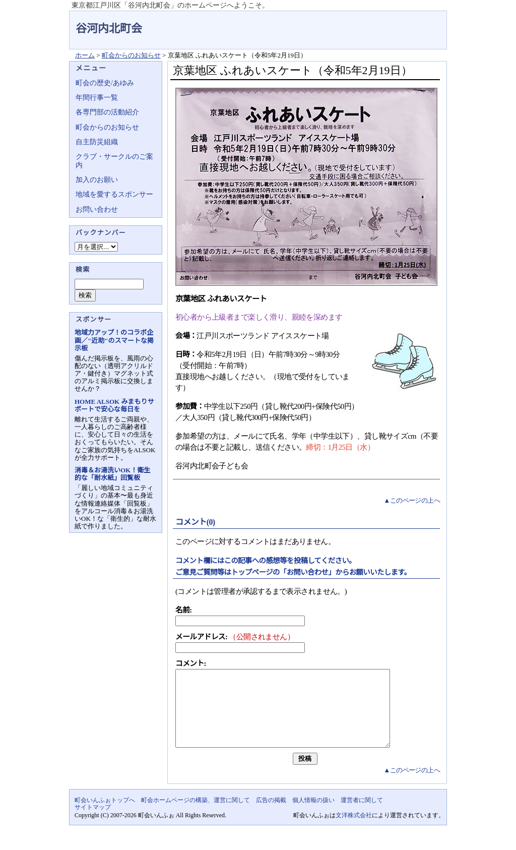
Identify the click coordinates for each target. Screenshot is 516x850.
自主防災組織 (97, 142)
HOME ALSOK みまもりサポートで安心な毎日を (114, 405)
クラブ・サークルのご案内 (114, 160)
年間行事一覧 (97, 97)
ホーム (85, 55)
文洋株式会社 (354, 830)
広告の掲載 (271, 815)
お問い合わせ (97, 209)
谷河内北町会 (109, 28)
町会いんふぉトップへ (105, 815)
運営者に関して (362, 815)
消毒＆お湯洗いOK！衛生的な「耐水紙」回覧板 (112, 473)
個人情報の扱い (313, 815)
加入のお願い (97, 180)
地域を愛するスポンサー (114, 194)
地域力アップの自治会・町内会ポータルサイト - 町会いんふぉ (409, 22)
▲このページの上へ (411, 500)
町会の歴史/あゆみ (105, 83)
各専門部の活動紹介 (107, 112)
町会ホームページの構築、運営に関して (195, 815)
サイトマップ (93, 822)
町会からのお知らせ (131, 55)
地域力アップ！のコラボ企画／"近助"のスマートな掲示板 (114, 340)
